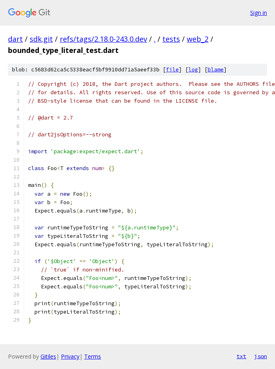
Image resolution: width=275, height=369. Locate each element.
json (260, 356)
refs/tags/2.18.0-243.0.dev (103, 39)
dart (15, 39)
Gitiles (48, 356)
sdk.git (41, 39)
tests (171, 39)
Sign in (258, 12)
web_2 (197, 39)
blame (216, 69)
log (193, 69)
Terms (92, 356)
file (172, 69)
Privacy (70, 356)
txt (241, 356)
